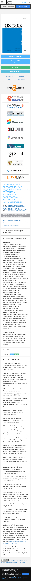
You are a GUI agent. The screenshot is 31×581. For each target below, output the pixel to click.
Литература (21, 79)
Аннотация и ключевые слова (14, 238)
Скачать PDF (15, 62)
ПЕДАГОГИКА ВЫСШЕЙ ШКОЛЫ (17, 210)
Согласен (25, 574)
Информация (9, 76)
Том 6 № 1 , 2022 (22, 209)
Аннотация (21, 76)
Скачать (16, 354)
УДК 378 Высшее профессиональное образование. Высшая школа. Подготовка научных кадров (14, 215)
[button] (2, 2)
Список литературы (11, 359)
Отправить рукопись (23, 6)
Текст (9, 79)
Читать (11, 354)
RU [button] (29, 2)
